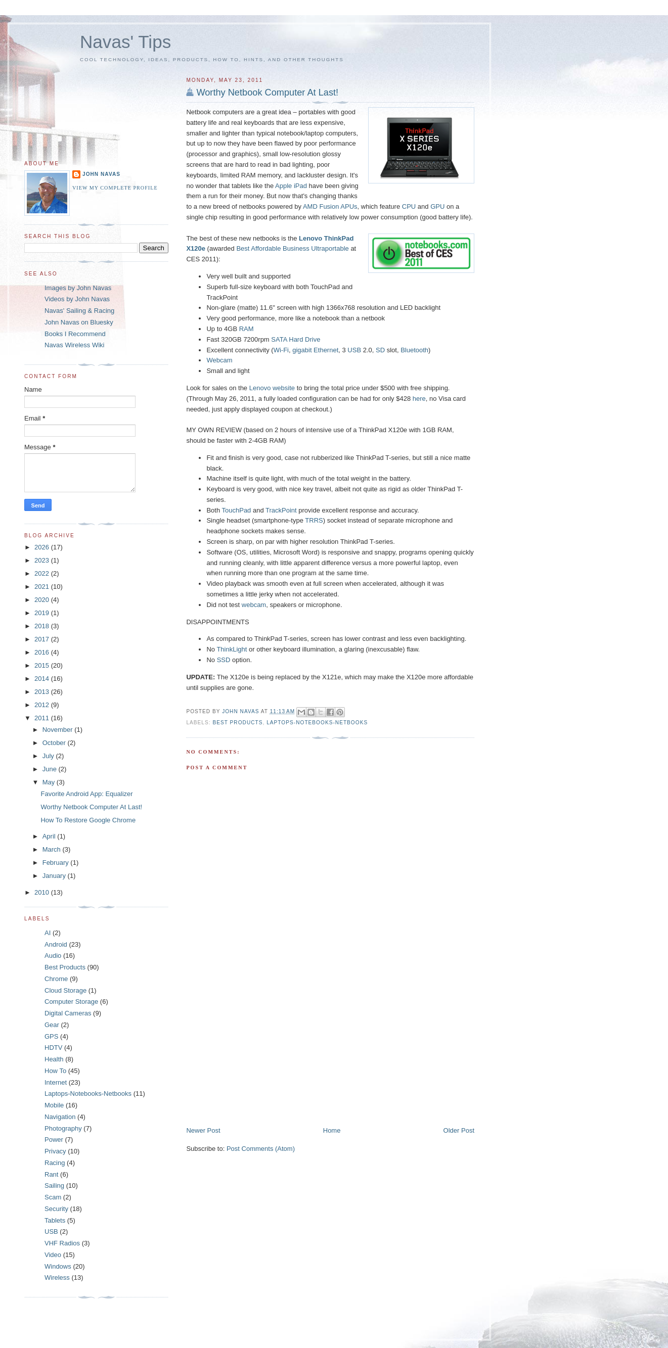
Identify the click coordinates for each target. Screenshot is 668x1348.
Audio (52, 955)
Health (54, 1059)
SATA (279, 339)
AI (47, 933)
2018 (42, 626)
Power (53, 1139)
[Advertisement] (262, 1055)
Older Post (458, 1130)
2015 (42, 665)
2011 (42, 718)
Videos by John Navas (77, 299)
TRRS (314, 520)
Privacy (55, 1151)
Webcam (219, 360)
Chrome (56, 979)
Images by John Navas (77, 288)
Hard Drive (304, 339)
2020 (42, 599)
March (52, 849)
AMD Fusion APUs (330, 206)
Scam (52, 1197)
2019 (42, 613)
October (55, 743)
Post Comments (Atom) (261, 1148)
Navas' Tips (125, 42)
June (50, 769)
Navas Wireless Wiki (74, 345)
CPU (409, 206)
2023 (42, 560)
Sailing (54, 1185)
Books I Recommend (75, 334)
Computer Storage (71, 1001)
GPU (437, 206)
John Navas (101, 174)
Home (332, 1130)
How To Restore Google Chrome (88, 820)
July (49, 756)
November (58, 729)
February (56, 862)
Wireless (57, 1277)
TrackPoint (281, 510)
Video (52, 1255)
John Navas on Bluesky (78, 322)
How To (55, 1071)
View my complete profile (115, 188)
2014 (42, 678)
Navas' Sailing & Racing (79, 310)
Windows (57, 1266)
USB (354, 350)
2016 (42, 652)
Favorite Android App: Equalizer (86, 794)
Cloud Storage (65, 990)
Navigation (59, 1117)
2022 (42, 573)
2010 (42, 892)
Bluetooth (414, 350)
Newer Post (203, 1130)
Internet (55, 1082)
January (55, 875)
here (419, 398)
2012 (42, 705)
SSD (224, 660)
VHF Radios (62, 1243)
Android (55, 944)
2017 (42, 639)
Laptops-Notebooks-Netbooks (317, 722)
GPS (51, 1036)
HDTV (53, 1047)
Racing (54, 1163)
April (50, 836)
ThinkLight (231, 649)
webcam (254, 605)
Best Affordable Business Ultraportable (292, 248)
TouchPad (236, 510)
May (49, 782)
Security (56, 1209)
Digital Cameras (67, 1013)
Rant (51, 1174)
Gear (51, 1025)
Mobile (54, 1105)
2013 (42, 691)
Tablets (54, 1220)
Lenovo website (272, 388)
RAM (246, 329)
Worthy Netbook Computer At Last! (267, 92)
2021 (42, 586)
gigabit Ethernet (315, 350)
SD (380, 350)
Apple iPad (291, 186)
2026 (42, 547)
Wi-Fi (281, 350)
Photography (63, 1128)
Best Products (237, 722)
